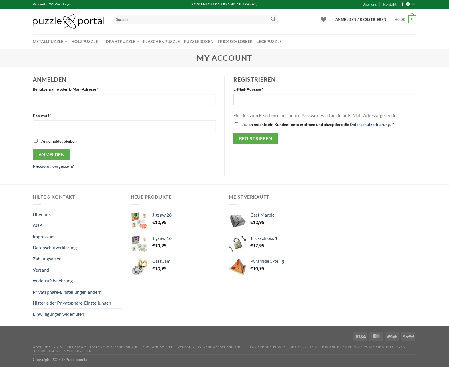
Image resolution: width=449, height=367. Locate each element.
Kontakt (390, 4)
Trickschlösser (235, 41)
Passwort (53, 114)
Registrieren (255, 138)
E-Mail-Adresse (259, 88)
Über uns (369, 4)
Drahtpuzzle (122, 41)
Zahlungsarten (47, 258)
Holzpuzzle (86, 41)
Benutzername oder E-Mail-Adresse (77, 88)
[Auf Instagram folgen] (408, 4)
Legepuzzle (269, 41)
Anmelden (51, 154)
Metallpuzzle (50, 41)
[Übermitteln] (273, 19)
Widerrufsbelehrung (53, 280)
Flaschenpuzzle (161, 41)
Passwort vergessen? (53, 166)
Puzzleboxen (199, 41)
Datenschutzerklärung (370, 124)
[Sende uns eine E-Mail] (413, 4)
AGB (37, 225)
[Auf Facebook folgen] (402, 4)
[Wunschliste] (323, 19)
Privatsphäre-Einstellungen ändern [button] (67, 292)
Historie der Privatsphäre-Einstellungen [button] (72, 302)
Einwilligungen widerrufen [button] (58, 314)
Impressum (44, 236)
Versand (41, 269)
